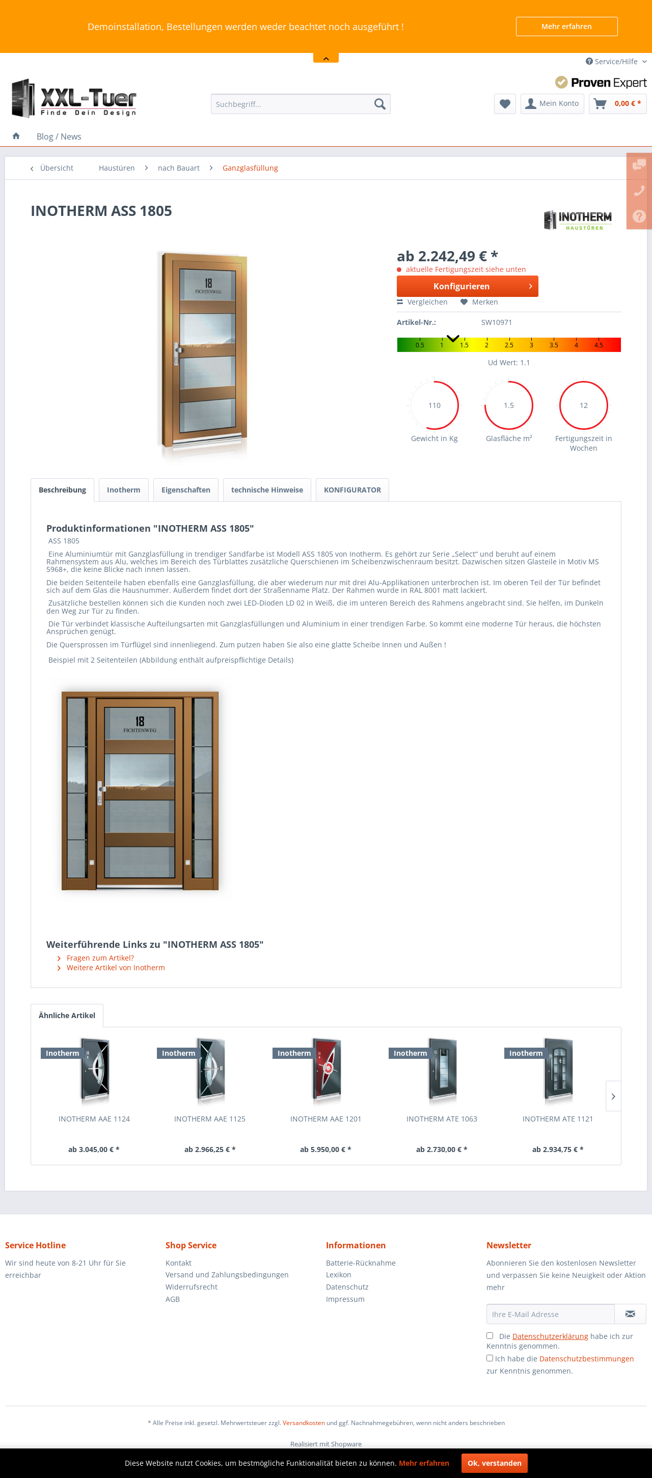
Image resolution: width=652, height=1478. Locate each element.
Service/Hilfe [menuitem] (613, 61)
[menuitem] (301, 104)
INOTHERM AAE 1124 (94, 1119)
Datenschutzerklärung (550, 1336)
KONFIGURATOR (352, 490)
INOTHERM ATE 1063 (441, 1119)
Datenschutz (347, 1287)
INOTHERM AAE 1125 (210, 1119)
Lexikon (338, 1274)
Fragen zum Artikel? (96, 958)
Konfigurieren (482, 285)
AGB (173, 1299)
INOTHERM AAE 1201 (326, 1119)
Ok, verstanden (495, 1463)
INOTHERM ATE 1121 (558, 1119)
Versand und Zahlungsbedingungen (227, 1274)
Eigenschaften (185, 490)
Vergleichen (422, 302)
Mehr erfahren (566, 26)
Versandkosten (304, 1422)
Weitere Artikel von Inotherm (111, 967)
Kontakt (179, 1263)
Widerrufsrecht (192, 1287)
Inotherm (124, 490)
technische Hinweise (267, 490)
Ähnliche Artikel (67, 1015)
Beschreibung (62, 490)
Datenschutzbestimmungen (586, 1358)
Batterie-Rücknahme (361, 1263)
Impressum (345, 1299)
